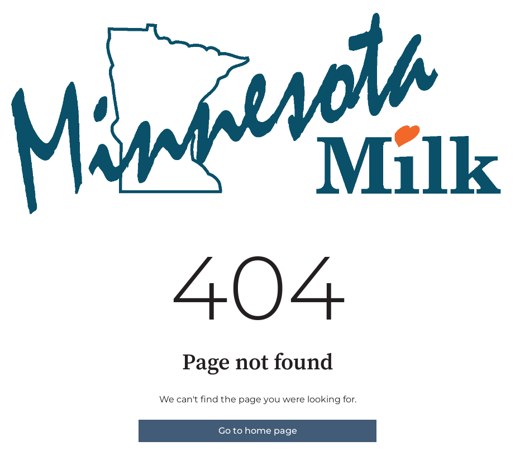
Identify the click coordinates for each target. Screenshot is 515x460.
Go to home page (257, 430)
